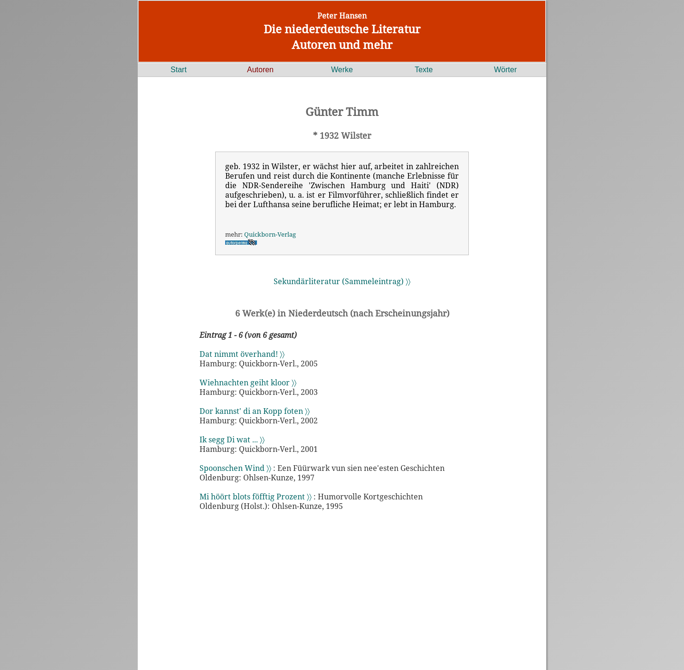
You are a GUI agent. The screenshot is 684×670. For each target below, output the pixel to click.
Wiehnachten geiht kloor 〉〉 (248, 382)
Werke (342, 70)
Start (179, 70)
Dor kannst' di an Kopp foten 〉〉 (255, 411)
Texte (424, 70)
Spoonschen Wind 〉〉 (235, 468)
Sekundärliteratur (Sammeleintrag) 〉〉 (342, 281)
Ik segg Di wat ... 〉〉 (232, 439)
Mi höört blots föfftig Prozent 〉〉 (256, 496)
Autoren (260, 70)
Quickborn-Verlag (270, 234)
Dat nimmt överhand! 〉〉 (242, 354)
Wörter (505, 70)
